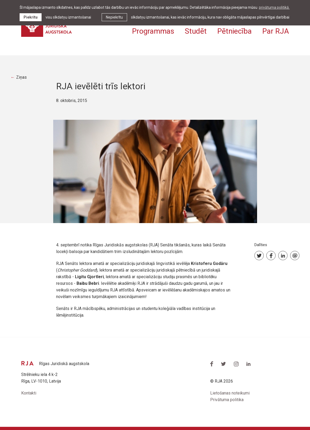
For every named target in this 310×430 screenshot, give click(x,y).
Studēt (196, 31)
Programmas (153, 31)
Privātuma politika (227, 399)
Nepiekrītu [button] (114, 17)
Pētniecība (234, 31)
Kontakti (28, 393)
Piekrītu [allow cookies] (31, 17)
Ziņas (21, 77)
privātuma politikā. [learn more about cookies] (274, 7)
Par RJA (275, 31)
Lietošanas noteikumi (230, 393)
